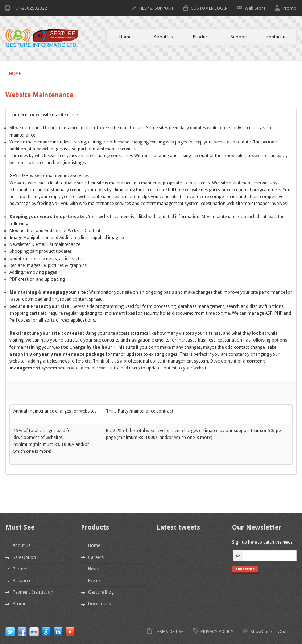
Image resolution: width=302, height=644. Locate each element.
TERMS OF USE (168, 631)
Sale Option (24, 557)
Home (125, 36)
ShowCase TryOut (269, 631)
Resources (23, 580)
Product (201, 36)
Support (239, 36)
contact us (276, 36)
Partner (20, 569)
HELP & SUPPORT (156, 8)
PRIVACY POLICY (216, 631)
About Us (163, 36)
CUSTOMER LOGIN (209, 8)
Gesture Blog (101, 592)
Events (94, 580)
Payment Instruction (33, 592)
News (93, 569)
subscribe (245, 569)
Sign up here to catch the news (262, 542)
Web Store (255, 8)
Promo (289, 8)
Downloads (99, 603)
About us (21, 545)
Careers (96, 557)
